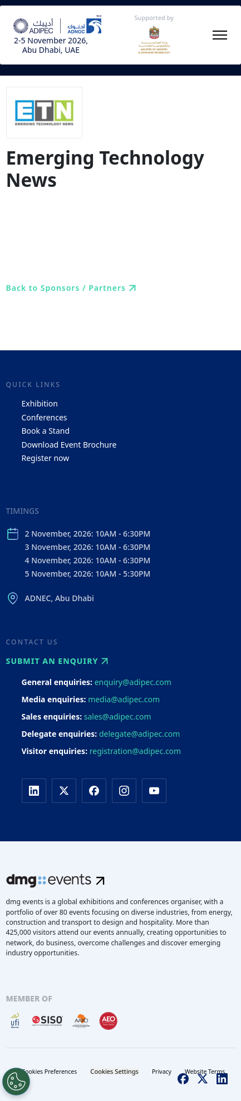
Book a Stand (46, 430)
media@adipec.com (124, 699)
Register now (46, 458)
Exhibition (40, 403)
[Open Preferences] (16, 1081)
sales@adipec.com (117, 716)
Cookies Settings (114, 1071)
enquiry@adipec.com (133, 682)
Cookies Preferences (49, 1071)
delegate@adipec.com (139, 733)
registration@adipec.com (135, 751)
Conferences (44, 417)
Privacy (161, 1071)
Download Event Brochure (69, 444)
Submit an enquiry (59, 661)
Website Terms (205, 1071)
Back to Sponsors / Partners (72, 288)
